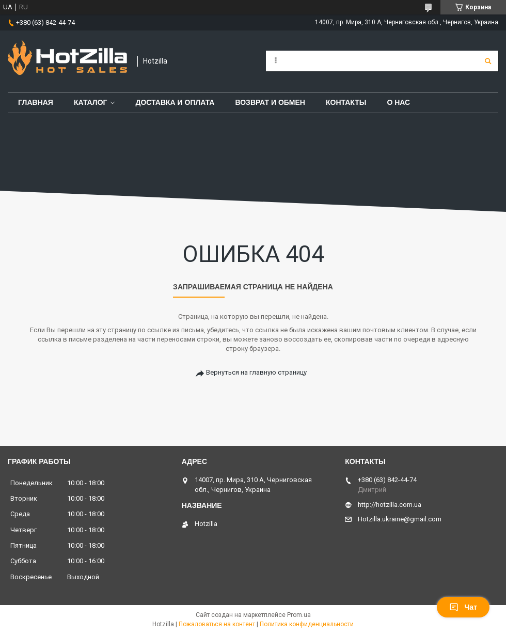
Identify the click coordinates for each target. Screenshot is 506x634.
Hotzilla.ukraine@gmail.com (399, 519)
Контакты (346, 102)
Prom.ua (299, 614)
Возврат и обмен (270, 102)
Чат (463, 607)
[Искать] (488, 61)
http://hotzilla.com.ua (389, 504)
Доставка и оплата (174, 102)
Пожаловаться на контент (217, 624)
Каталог (90, 102)
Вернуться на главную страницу (256, 372)
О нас (398, 102)
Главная (35, 102)
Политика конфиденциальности (307, 624)
